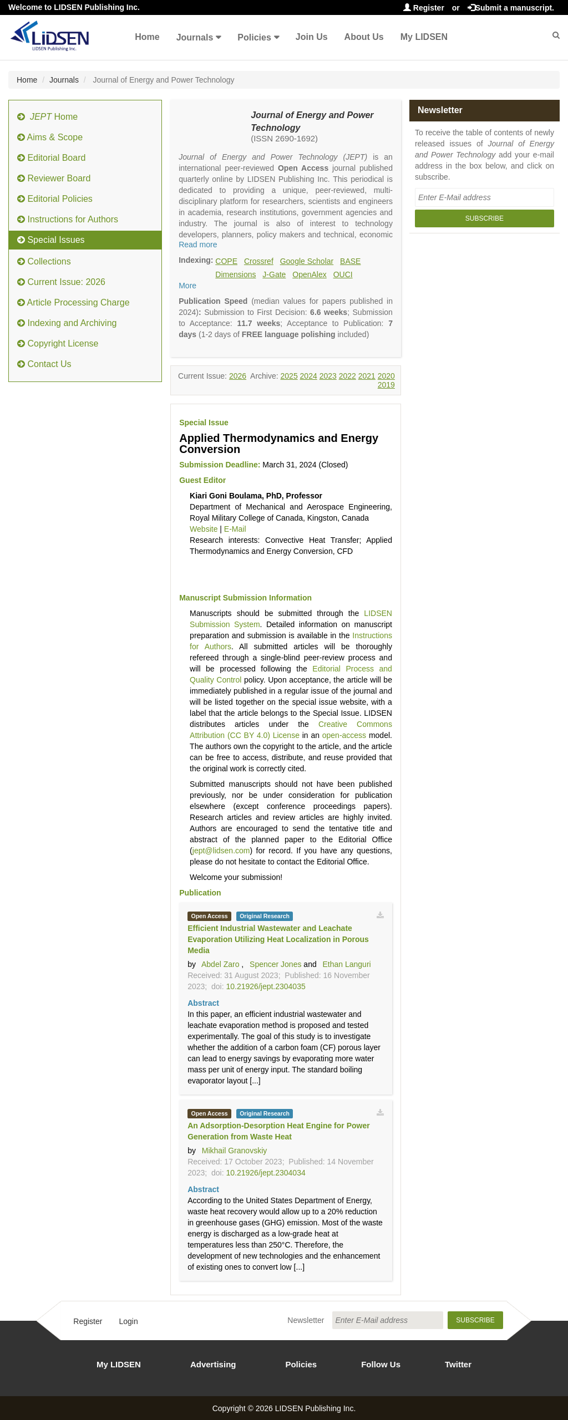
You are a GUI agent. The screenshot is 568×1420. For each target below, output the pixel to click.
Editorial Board (51, 157)
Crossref (258, 261)
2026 (237, 375)
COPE (226, 261)
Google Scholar (307, 261)
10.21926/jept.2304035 (265, 986)
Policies (254, 37)
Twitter (458, 1364)
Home (147, 37)
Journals (195, 37)
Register (423, 7)
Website (203, 529)
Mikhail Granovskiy (234, 1150)
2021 (367, 375)
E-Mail (235, 529)
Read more (198, 244)
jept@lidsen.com (221, 850)
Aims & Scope (50, 137)
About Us (364, 37)
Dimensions (235, 274)
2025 (289, 375)
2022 (347, 375)
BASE (350, 261)
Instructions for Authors (67, 219)
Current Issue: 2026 (61, 282)
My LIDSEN (424, 37)
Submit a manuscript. (511, 7)
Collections (44, 261)
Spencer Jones (275, 964)
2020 (386, 375)
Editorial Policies (55, 198)
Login (128, 1321)
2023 (328, 375)
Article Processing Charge (73, 302)
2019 (386, 384)
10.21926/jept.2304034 (265, 1172)
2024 (308, 375)
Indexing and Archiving (66, 323)
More (187, 285)
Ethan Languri (346, 964)
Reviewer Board (53, 178)
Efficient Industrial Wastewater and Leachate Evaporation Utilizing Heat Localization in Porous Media (278, 939)
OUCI (343, 274)
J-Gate (274, 274)
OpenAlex (309, 274)
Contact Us (44, 364)
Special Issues (51, 240)
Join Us (312, 37)
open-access (344, 735)
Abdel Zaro (220, 964)
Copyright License (58, 343)
